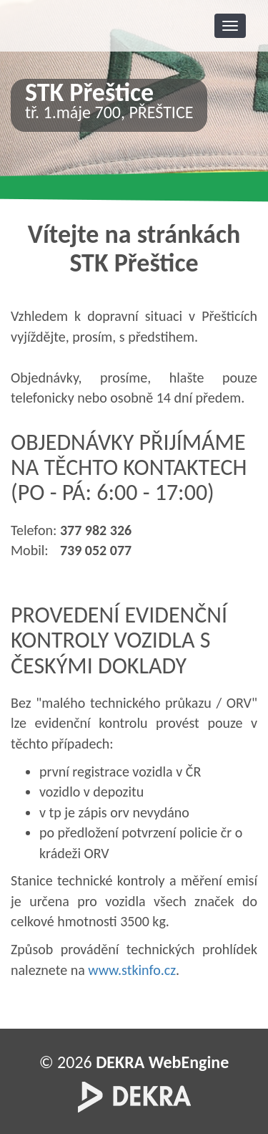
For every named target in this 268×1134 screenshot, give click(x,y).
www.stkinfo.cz (132, 970)
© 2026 (134, 1062)
